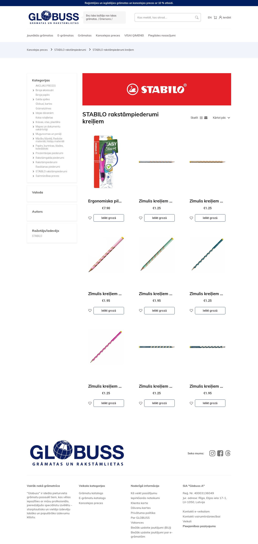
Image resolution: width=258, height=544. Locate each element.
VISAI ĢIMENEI (134, 35)
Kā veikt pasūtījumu (144, 493)
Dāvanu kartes (141, 508)
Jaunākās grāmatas (40, 35)
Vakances (137, 522)
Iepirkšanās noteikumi (145, 498)
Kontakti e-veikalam (196, 511)
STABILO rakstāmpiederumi (70, 49)
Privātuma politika (143, 513)
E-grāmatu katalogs (92, 498)
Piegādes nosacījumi (162, 35)
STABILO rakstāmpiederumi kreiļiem (113, 49)
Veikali (187, 521)
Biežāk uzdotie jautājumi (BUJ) (151, 527)
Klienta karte (139, 503)
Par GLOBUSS (140, 517)
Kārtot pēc (219, 117)
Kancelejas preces (108, 35)
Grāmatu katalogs (91, 493)
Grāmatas (85, 35)
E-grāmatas (66, 35)
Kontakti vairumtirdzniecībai (201, 516)
